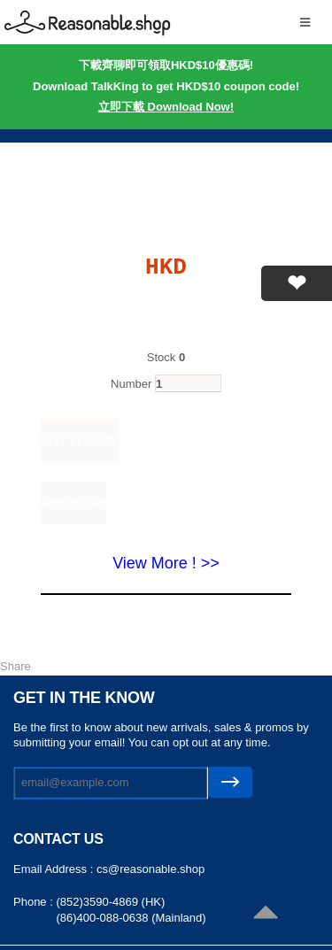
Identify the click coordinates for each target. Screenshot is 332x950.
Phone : (34, 901)
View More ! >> (166, 563)
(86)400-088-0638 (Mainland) (130, 917)
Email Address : (55, 869)
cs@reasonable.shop (151, 869)
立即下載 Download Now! (166, 106)
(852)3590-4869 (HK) (110, 901)
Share (15, 666)
